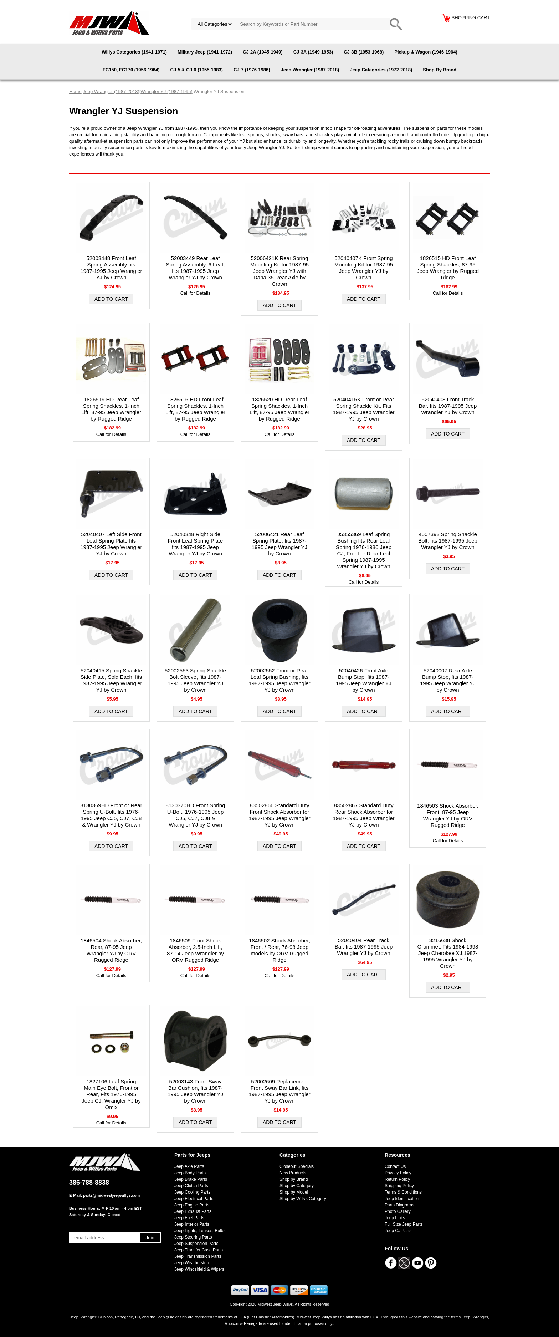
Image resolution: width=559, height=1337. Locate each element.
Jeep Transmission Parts (197, 1256)
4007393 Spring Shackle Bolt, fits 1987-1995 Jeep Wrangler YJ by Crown (447, 540)
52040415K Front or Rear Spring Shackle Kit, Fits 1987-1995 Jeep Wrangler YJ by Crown (363, 409)
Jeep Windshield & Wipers (199, 1269)
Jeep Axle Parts (189, 1166)
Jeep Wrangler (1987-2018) (310, 69)
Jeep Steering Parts (193, 1237)
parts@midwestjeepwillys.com (111, 1195)
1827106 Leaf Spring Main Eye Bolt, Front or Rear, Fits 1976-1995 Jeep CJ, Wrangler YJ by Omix (111, 1094)
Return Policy (397, 1179)
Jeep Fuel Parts (189, 1217)
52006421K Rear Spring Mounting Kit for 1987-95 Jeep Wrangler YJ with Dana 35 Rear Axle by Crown (279, 271)
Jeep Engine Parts (191, 1205)
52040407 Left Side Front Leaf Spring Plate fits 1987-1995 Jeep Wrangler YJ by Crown (111, 543)
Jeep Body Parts (190, 1172)
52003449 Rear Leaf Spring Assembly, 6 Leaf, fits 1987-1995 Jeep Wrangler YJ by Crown (195, 267)
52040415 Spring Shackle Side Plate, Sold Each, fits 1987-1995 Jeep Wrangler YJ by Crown (111, 680)
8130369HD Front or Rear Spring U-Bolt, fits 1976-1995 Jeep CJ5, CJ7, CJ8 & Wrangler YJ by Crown (111, 815)
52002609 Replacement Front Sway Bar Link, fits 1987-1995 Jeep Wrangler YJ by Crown (279, 1091)
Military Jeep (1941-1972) (205, 52)
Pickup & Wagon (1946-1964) (425, 52)
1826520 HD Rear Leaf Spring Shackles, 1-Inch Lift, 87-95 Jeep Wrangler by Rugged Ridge (279, 409)
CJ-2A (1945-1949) (263, 52)
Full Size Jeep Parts (404, 1224)
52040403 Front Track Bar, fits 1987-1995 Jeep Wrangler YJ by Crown (448, 405)
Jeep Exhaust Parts (192, 1211)
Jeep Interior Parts (191, 1224)
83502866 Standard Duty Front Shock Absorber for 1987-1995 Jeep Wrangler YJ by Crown (279, 815)
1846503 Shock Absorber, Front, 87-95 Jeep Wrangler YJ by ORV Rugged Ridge (447, 815)
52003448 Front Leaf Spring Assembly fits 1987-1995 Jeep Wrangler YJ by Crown (111, 267)
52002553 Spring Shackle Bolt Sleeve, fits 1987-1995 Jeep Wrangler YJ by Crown (195, 680)
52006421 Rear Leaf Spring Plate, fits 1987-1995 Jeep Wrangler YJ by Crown (279, 543)
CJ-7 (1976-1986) (252, 69)
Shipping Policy (399, 1185)
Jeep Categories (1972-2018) (381, 69)
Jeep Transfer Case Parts (198, 1249)
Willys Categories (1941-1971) (134, 52)
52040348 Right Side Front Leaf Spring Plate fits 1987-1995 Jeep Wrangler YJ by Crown (195, 543)
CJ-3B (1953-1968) (364, 52)
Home (75, 91)
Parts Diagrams (399, 1205)
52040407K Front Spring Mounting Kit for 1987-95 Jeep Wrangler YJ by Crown (363, 267)
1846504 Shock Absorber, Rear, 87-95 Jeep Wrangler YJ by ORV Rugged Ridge (111, 950)
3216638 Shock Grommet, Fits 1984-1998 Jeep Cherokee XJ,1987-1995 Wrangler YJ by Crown (447, 953)
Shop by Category (297, 1185)
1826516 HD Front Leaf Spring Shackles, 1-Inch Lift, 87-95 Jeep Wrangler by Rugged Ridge (195, 409)
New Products (293, 1172)
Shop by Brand (294, 1179)
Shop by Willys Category (303, 1198)
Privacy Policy (398, 1172)
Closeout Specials (297, 1166)
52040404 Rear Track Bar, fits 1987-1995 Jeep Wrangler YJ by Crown (364, 946)
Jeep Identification (402, 1198)
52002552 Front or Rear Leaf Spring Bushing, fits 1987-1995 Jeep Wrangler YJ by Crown (279, 680)
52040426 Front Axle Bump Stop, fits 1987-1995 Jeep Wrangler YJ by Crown (363, 680)
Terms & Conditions (403, 1192)
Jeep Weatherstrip (191, 1262)
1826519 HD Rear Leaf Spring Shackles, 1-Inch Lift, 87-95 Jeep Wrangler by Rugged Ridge (111, 409)
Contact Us (395, 1166)
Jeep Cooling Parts (192, 1192)
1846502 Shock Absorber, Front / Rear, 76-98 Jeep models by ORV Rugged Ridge (279, 950)
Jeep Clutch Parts (191, 1185)
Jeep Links (395, 1217)
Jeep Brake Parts (190, 1179)
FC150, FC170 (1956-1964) (131, 69)
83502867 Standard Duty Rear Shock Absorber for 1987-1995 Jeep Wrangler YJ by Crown (363, 815)
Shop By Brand (439, 69)
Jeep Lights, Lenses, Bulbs (199, 1230)
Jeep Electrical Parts (193, 1198)
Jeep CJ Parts (398, 1230)
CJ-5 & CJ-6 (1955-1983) (196, 69)
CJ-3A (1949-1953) (313, 52)
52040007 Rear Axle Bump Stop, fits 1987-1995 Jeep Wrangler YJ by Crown (448, 680)
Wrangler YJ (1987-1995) (166, 91)
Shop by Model (294, 1192)
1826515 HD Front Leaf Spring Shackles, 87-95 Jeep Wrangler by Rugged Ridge (448, 267)
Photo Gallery (398, 1211)
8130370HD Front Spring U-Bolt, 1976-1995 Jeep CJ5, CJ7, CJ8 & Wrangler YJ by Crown (195, 815)
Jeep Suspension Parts (196, 1243)
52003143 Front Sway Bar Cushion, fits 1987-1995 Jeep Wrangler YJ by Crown (195, 1091)
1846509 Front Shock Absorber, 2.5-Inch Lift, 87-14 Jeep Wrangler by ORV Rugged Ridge (195, 950)
